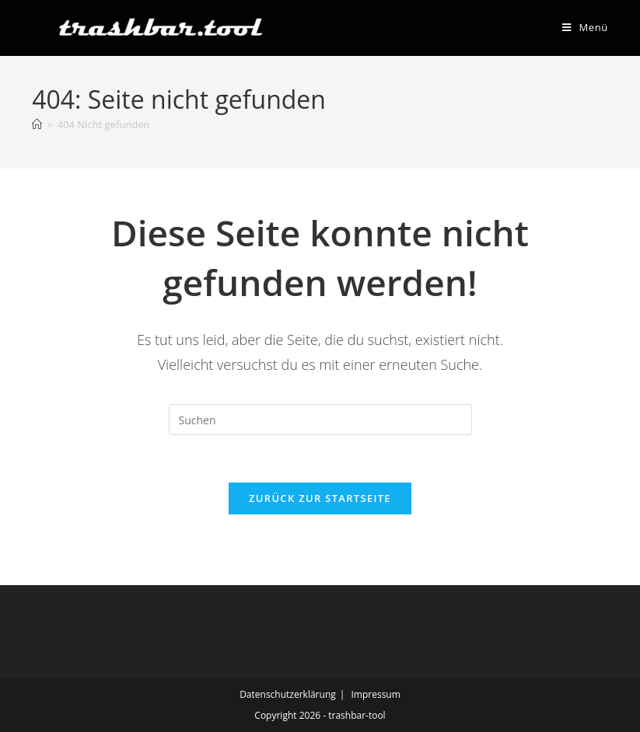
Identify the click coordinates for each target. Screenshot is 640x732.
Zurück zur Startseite (320, 498)
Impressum (375, 694)
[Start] (37, 124)
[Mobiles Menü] (585, 27)
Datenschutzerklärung (288, 694)
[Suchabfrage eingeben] (320, 419)
